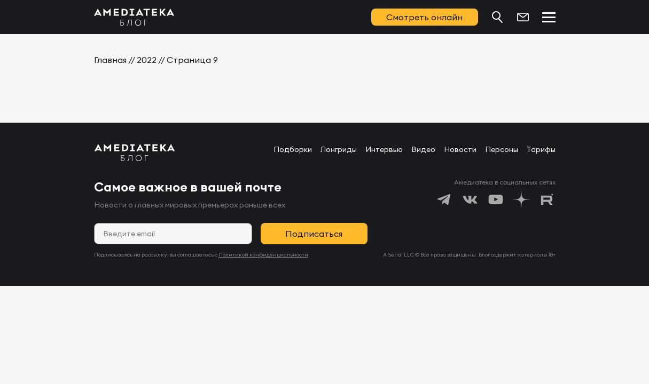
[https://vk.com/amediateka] (470, 199)
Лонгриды (338, 149)
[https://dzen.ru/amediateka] (521, 199)
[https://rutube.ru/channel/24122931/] (547, 199)
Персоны (501, 149)
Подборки (292, 149)
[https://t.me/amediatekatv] (444, 199)
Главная (110, 59)
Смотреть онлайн (424, 17)
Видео (423, 149)
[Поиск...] (497, 17)
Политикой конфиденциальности (263, 254)
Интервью (384, 149)
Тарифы (541, 149)
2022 (147, 59)
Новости (460, 149)
